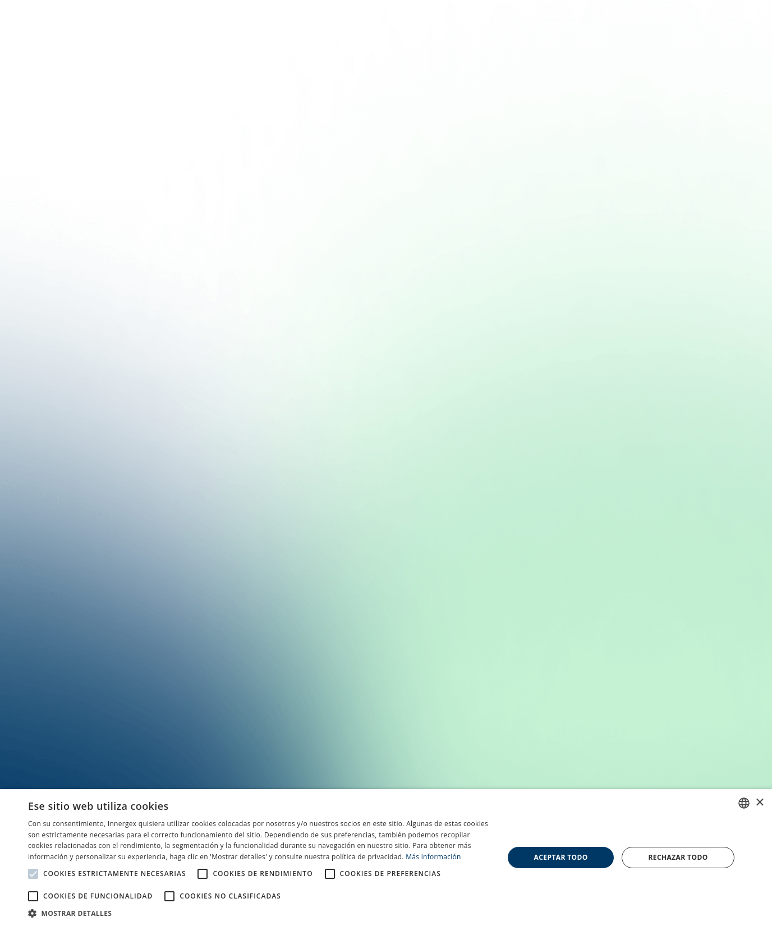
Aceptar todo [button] (561, 857)
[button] (259, 912)
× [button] (759, 803)
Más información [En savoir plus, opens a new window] (433, 856)
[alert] (386, 857)
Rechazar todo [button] (678, 857)
